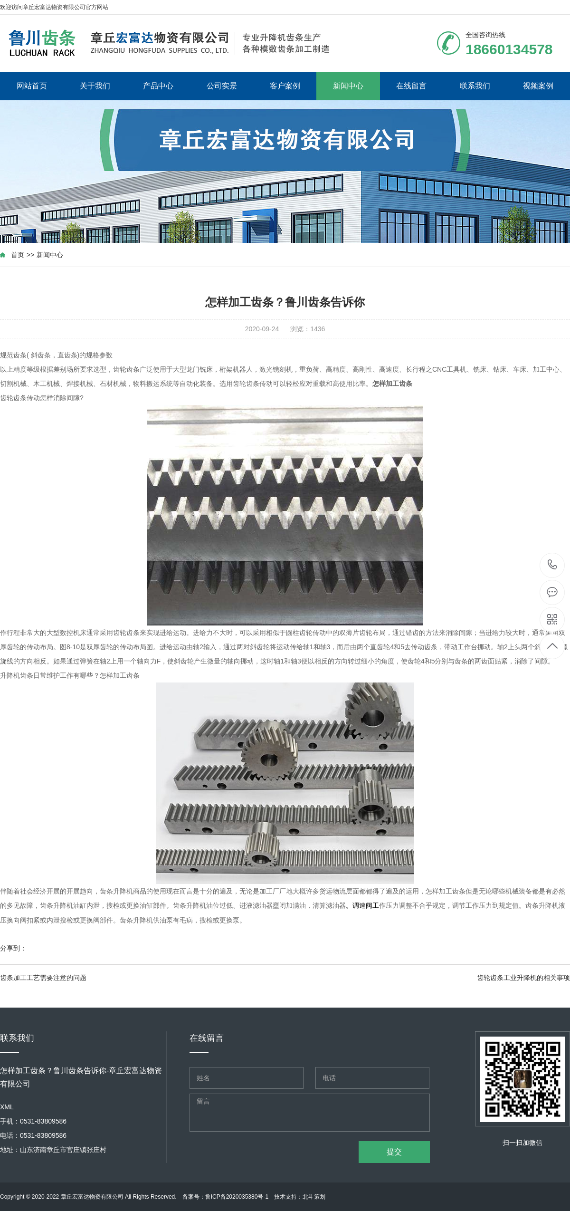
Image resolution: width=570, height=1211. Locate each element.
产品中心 (158, 86)
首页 (17, 255)
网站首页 (32, 86)
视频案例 (538, 86)
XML (7, 1107)
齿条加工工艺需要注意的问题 (43, 977)
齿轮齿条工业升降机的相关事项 (523, 977)
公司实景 (222, 86)
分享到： (13, 948)
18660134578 (552, 565)
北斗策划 (314, 1196)
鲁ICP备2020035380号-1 (236, 1196)
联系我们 (475, 86)
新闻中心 (348, 86)
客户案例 (285, 86)
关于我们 (95, 86)
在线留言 (411, 86)
